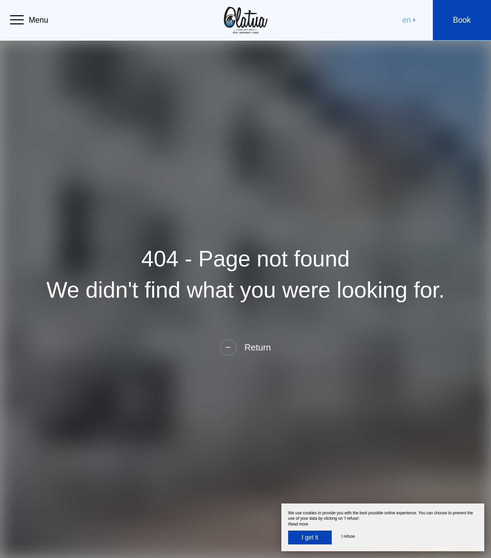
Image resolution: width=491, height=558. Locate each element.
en (409, 20)
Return (245, 347)
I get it (310, 537)
